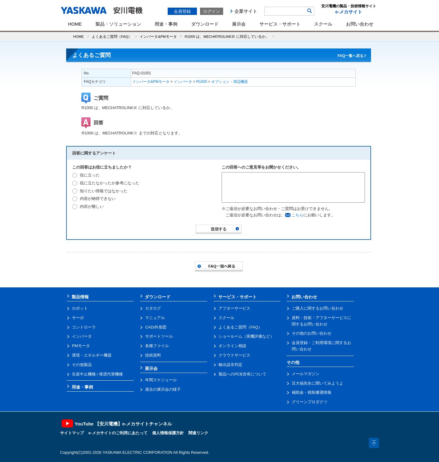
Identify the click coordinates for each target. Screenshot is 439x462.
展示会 (239, 24)
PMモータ (81, 345)
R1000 (201, 82)
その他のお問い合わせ (311, 333)
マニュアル (155, 317)
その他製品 (82, 364)
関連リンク (198, 433)
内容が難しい (92, 206)
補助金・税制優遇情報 (311, 392)
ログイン (211, 11)
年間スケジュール (161, 380)
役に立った (90, 175)
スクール (323, 24)
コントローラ (84, 327)
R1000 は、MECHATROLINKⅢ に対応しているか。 (227, 36)
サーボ (78, 317)
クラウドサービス (234, 355)
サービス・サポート (280, 24)
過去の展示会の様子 (163, 389)
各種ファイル (157, 345)
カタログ (153, 308)
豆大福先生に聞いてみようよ (317, 383)
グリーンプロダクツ (309, 402)
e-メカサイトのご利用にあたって (118, 433)
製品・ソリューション (118, 24)
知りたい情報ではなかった (103, 191)
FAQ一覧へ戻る (350, 56)
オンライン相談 (232, 345)
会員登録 (182, 11)
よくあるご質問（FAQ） (112, 36)
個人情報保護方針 (168, 433)
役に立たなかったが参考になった (109, 183)
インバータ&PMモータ (158, 36)
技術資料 (153, 355)
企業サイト (245, 11)
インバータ (183, 82)
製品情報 (80, 296)
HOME (75, 24)
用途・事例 (166, 24)
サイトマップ (72, 433)
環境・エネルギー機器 (92, 355)
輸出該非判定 (230, 364)
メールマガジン (305, 373)
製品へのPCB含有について (242, 374)
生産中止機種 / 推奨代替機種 (97, 374)
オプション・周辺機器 (229, 82)
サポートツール (159, 336)
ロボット (80, 308)
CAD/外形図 (155, 327)
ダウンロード (205, 24)
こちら (297, 215)
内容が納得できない (98, 198)
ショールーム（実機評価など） (246, 336)
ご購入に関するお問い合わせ (317, 308)
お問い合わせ (359, 24)
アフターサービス (234, 308)
